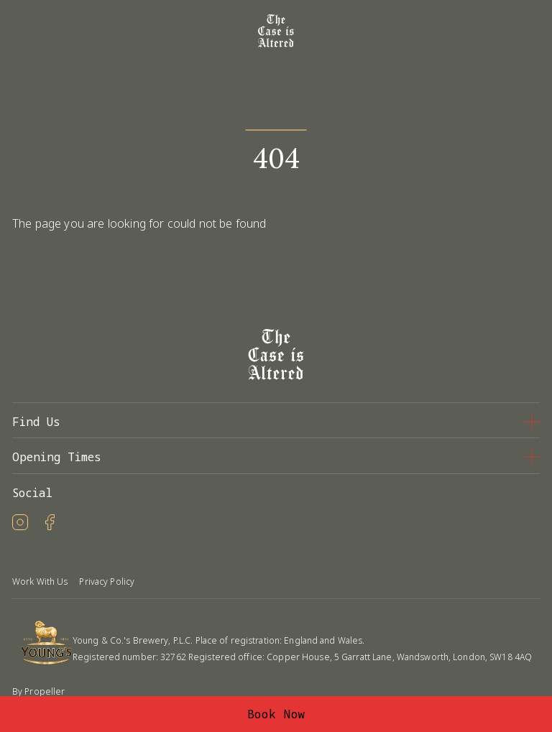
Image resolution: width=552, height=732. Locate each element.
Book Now (276, 714)
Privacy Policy (106, 581)
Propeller (44, 691)
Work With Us (40, 581)
